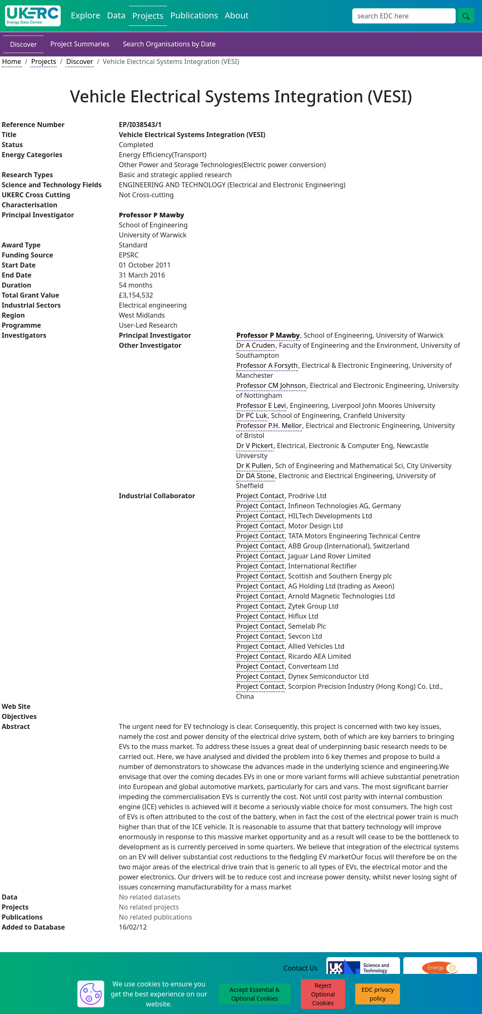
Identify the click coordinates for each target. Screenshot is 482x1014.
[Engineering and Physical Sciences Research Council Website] (440, 968)
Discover (23, 44)
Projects (43, 61)
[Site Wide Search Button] (466, 15)
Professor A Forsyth (266, 365)
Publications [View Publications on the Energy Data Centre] (194, 15)
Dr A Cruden (255, 345)
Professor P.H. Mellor (269, 425)
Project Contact (260, 495)
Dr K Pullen (253, 465)
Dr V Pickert (254, 445)
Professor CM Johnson (271, 385)
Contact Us (301, 968)
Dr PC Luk (251, 415)
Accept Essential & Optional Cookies (254, 994)
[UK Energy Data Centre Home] (33, 15)
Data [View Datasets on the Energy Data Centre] (116, 15)
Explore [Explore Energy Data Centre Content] (85, 15)
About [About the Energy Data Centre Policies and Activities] (237, 15)
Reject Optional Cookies (323, 994)
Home (11, 61)
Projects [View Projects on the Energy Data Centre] (148, 15)
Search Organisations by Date (169, 43)
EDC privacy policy (378, 994)
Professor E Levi (261, 405)
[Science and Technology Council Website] (363, 968)
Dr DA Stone (255, 475)
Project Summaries (79, 43)
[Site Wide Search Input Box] (404, 16)
